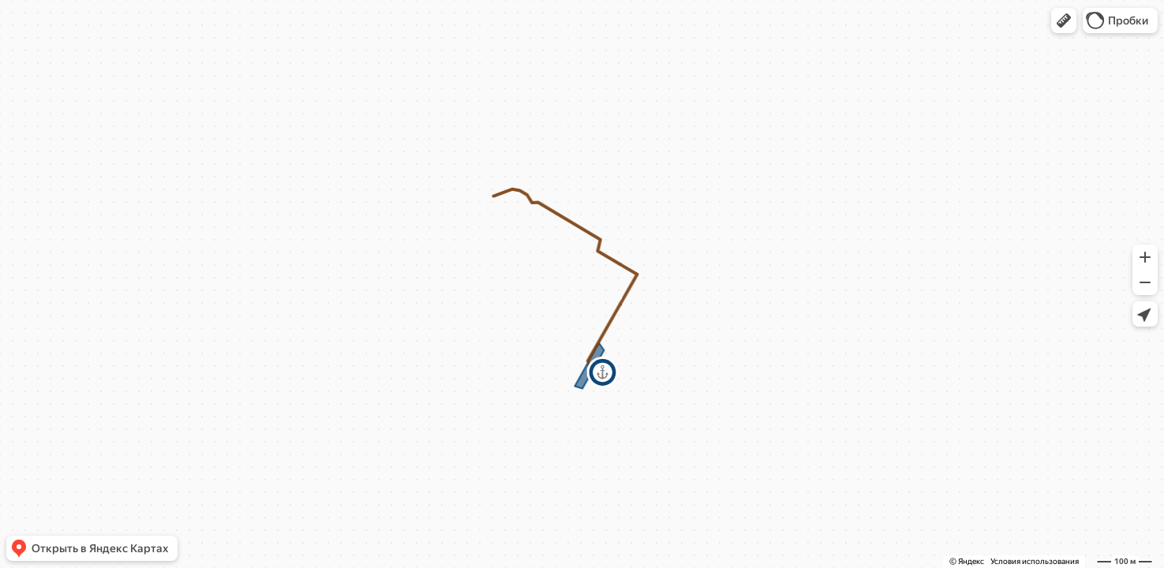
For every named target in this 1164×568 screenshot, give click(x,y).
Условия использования (1034, 561)
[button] (1063, 20)
